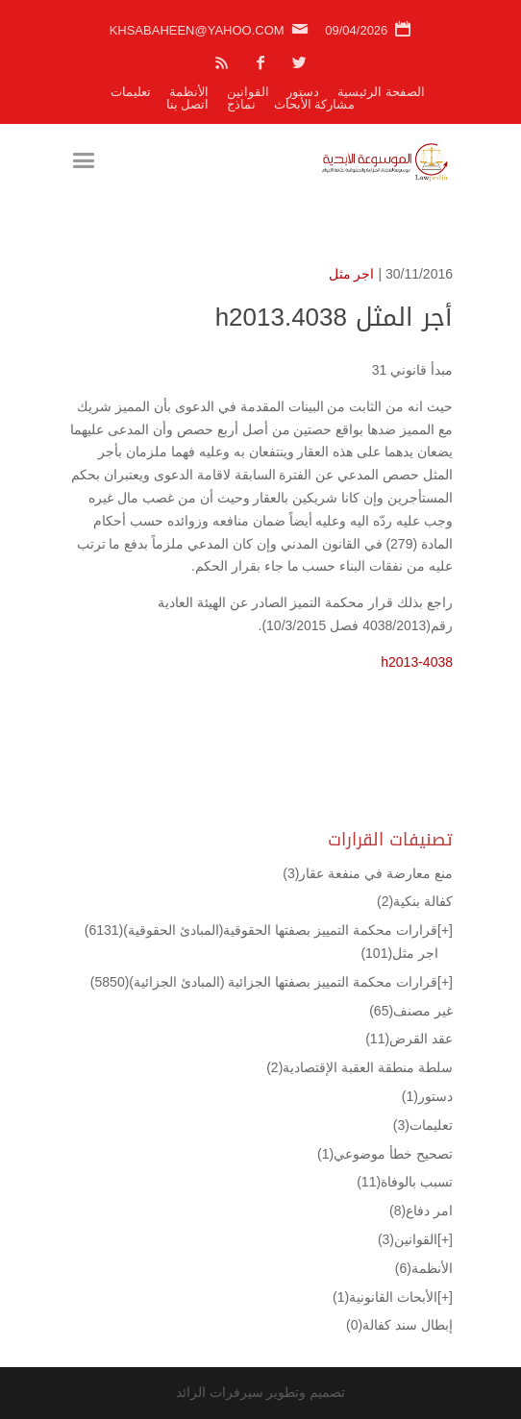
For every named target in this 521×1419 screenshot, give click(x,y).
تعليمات (131, 92)
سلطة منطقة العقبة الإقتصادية (359, 1067)
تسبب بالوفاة (405, 1181)
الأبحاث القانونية (385, 1297)
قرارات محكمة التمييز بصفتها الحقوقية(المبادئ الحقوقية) (261, 930)
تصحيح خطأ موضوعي (385, 1154)
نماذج (241, 104)
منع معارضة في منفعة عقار (368, 873)
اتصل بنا (188, 104)
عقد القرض (409, 1038)
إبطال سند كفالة (399, 1325)
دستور (302, 92)
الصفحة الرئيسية (381, 92)
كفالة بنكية (415, 901)
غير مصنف (411, 1010)
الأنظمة (189, 92)
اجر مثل (352, 273)
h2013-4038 (417, 662)
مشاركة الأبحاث (315, 104)
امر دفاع (421, 1210)
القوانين (248, 92)
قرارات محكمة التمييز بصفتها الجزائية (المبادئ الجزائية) (263, 982)
